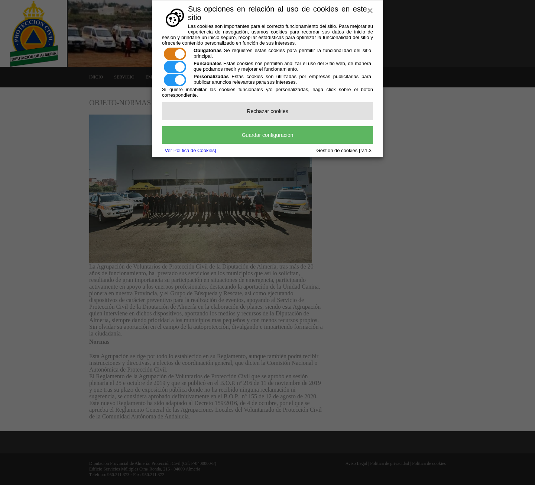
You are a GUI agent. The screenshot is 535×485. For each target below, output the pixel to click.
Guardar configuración (268, 135)
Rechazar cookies (267, 111)
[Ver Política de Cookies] (189, 150)
